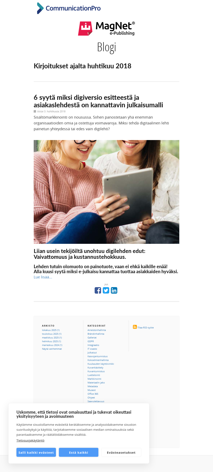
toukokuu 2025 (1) (51, 333)
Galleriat (92, 337)
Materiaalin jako (96, 382)
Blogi (106, 47)
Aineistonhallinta (97, 330)
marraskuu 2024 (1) (52, 345)
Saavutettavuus (96, 401)
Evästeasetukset (121, 452)
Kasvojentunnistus (98, 356)
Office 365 (93, 393)
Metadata (93, 386)
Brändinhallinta (96, 333)
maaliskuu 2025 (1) (52, 337)
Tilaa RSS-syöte (145, 327)
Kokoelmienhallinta (98, 360)
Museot (92, 390)
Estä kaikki (78, 452)
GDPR (91, 341)
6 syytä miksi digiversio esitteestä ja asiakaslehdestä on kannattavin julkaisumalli (98, 101)
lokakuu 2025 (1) (50, 330)
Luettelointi (94, 375)
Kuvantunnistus (96, 371)
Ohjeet (91, 397)
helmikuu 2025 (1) (51, 341)
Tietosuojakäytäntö (30, 440)
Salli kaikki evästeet (36, 452)
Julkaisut (92, 352)
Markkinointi (94, 378)
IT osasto (92, 348)
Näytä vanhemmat (52, 348)
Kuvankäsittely (95, 367)
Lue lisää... (43, 276)
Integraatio (93, 345)
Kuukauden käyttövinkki (101, 363)
